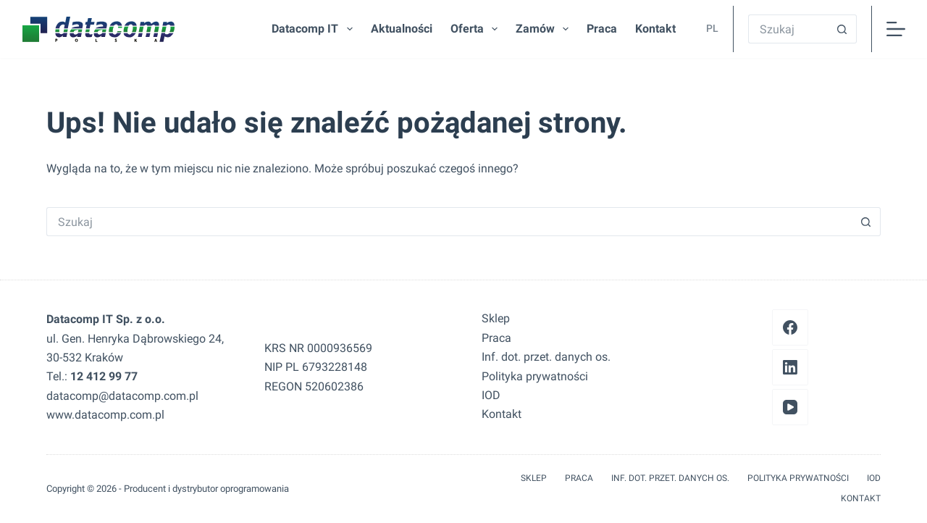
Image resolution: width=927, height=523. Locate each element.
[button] (708, 28)
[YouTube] (790, 407)
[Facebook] (790, 327)
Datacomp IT (315, 29)
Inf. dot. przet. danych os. (546, 357)
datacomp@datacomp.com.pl (122, 396)
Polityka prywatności (535, 376)
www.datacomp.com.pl (105, 415)
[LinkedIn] (790, 367)
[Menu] (895, 29)
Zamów (545, 29)
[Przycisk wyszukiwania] (842, 28)
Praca (602, 28)
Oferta (476, 29)
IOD (491, 395)
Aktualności (401, 28)
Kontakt (655, 28)
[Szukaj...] (788, 28)
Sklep (496, 318)
